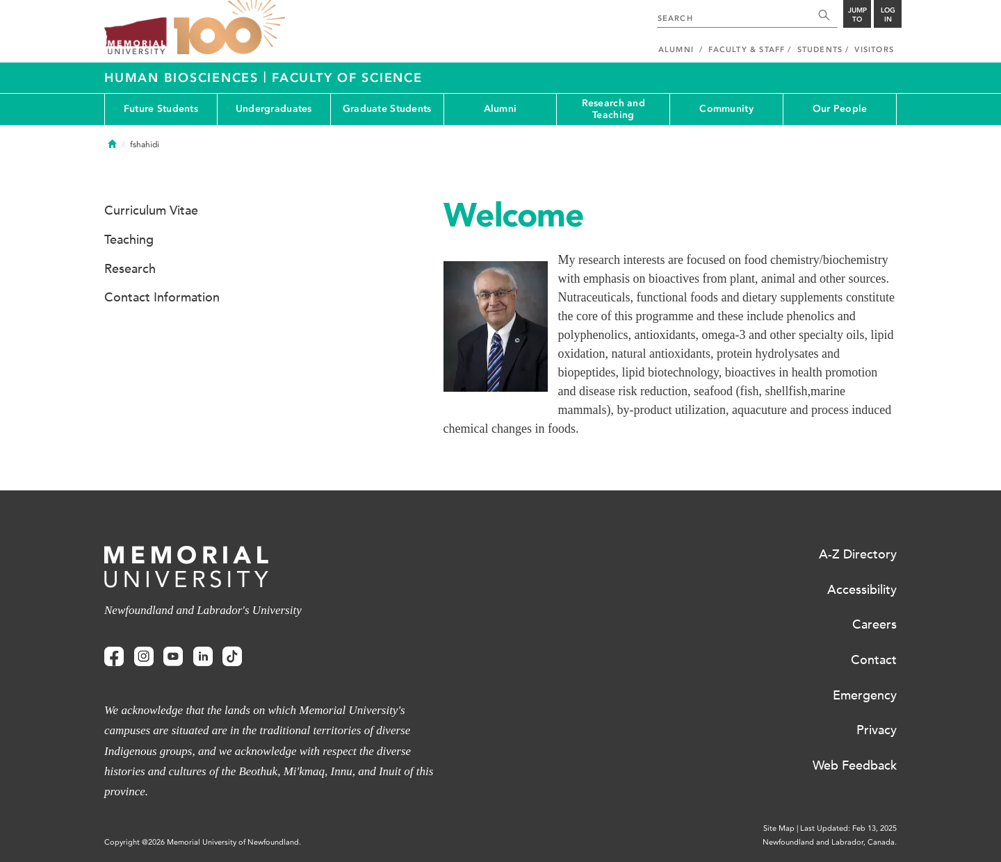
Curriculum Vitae (151, 210)
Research (130, 268)
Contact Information (162, 297)
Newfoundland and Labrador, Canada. (830, 842)
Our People (840, 109)
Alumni (500, 109)
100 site (229, 28)
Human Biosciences (183, 77)
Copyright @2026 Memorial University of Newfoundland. (202, 842)
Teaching (129, 239)
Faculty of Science (347, 77)
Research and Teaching (613, 109)
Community (726, 109)
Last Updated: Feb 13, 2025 (848, 828)
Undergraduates (274, 109)
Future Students (161, 109)
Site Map (779, 828)
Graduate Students (387, 109)
